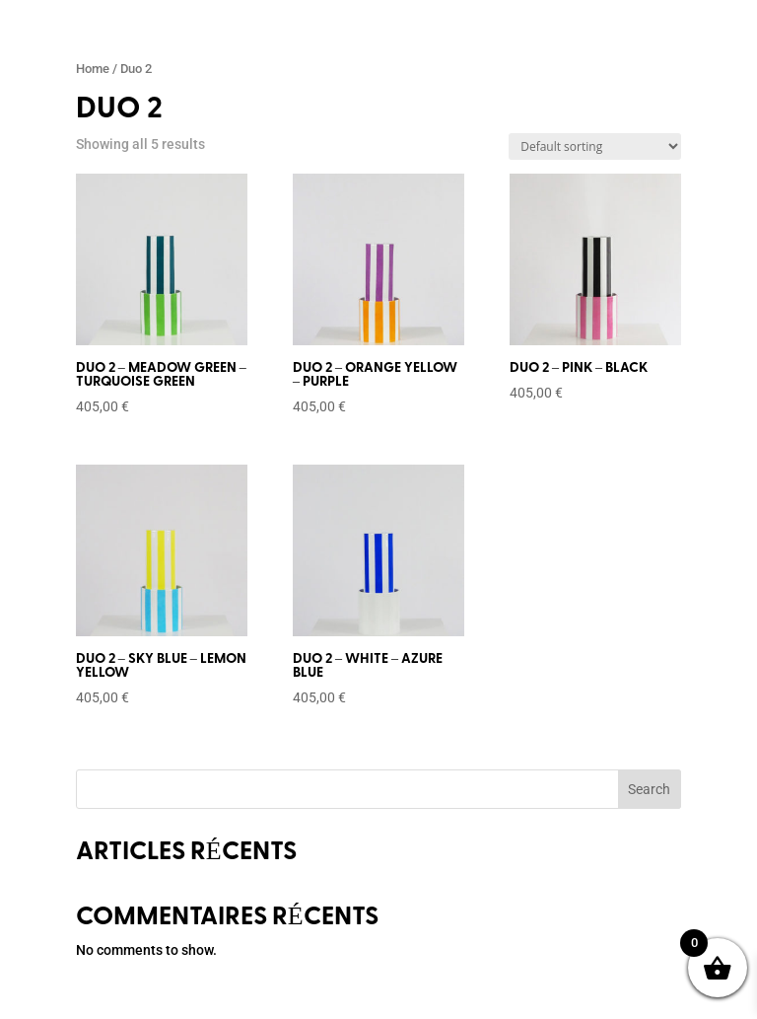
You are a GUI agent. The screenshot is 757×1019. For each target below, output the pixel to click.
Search (649, 789)
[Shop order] (595, 146)
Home (92, 68)
